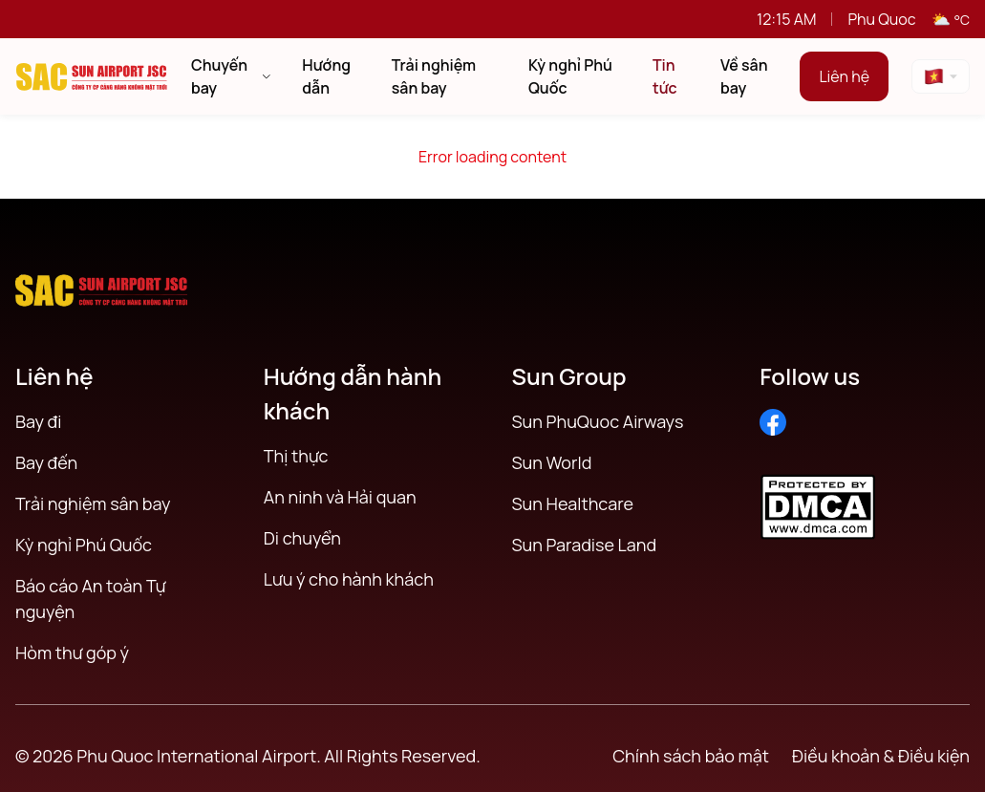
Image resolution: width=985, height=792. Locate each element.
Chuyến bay (231, 76)
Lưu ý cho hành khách (349, 578)
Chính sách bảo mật (690, 755)
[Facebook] (773, 422)
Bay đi (38, 421)
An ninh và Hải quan (340, 496)
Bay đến (46, 462)
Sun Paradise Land (584, 544)
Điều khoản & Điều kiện (881, 755)
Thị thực (296, 455)
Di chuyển (302, 537)
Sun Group (569, 376)
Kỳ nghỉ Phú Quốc (83, 544)
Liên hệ (844, 76)
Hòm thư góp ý (72, 652)
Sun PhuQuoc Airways (598, 421)
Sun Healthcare (573, 503)
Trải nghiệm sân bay (92, 503)
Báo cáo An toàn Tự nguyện (90, 598)
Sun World (552, 462)
